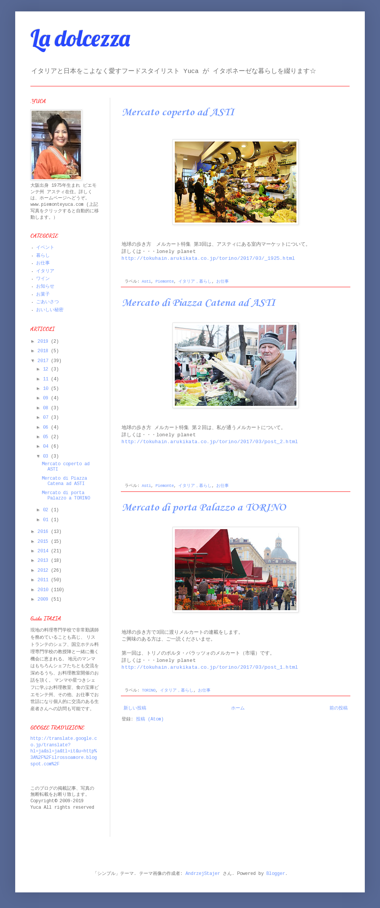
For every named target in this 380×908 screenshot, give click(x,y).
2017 (44, 361)
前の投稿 (338, 708)
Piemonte (164, 281)
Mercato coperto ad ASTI (178, 112)
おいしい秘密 (49, 310)
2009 (44, 599)
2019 (44, 341)
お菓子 (43, 294)
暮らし (43, 256)
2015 (44, 542)
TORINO (148, 690)
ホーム (238, 708)
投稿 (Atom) (150, 719)
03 (47, 456)
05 (47, 437)
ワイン (43, 279)
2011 (44, 580)
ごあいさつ (47, 302)
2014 (44, 551)
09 (47, 398)
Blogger (275, 874)
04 (47, 446)
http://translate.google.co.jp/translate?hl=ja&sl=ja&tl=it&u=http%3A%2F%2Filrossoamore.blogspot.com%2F (63, 751)
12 (47, 369)
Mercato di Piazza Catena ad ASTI (198, 303)
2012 (44, 570)
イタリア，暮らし (195, 281)
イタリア (45, 271)
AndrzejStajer (202, 874)
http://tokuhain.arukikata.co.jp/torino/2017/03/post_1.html (210, 667)
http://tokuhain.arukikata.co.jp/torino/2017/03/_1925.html (208, 259)
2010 (44, 590)
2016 (44, 532)
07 (47, 418)
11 (47, 379)
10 (47, 389)
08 (47, 408)
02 (47, 510)
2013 (44, 561)
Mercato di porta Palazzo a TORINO (204, 507)
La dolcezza (80, 38)
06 (47, 427)
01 (47, 520)
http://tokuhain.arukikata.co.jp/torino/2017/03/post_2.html (210, 442)
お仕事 (222, 281)
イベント (45, 248)
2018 (44, 351)
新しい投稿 (135, 708)
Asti (146, 281)
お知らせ (45, 286)
